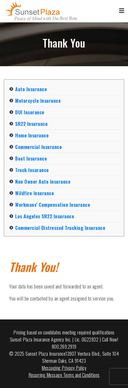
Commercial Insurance (38, 146)
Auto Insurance (31, 89)
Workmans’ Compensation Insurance (52, 204)
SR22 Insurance (31, 123)
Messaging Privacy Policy (64, 367)
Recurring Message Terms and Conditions (64, 374)
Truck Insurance (32, 170)
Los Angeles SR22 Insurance (44, 216)
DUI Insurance (29, 112)
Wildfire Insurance (34, 193)
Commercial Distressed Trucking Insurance (60, 227)
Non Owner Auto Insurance (42, 181)
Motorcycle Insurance (38, 100)
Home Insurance (32, 135)
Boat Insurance (31, 158)
